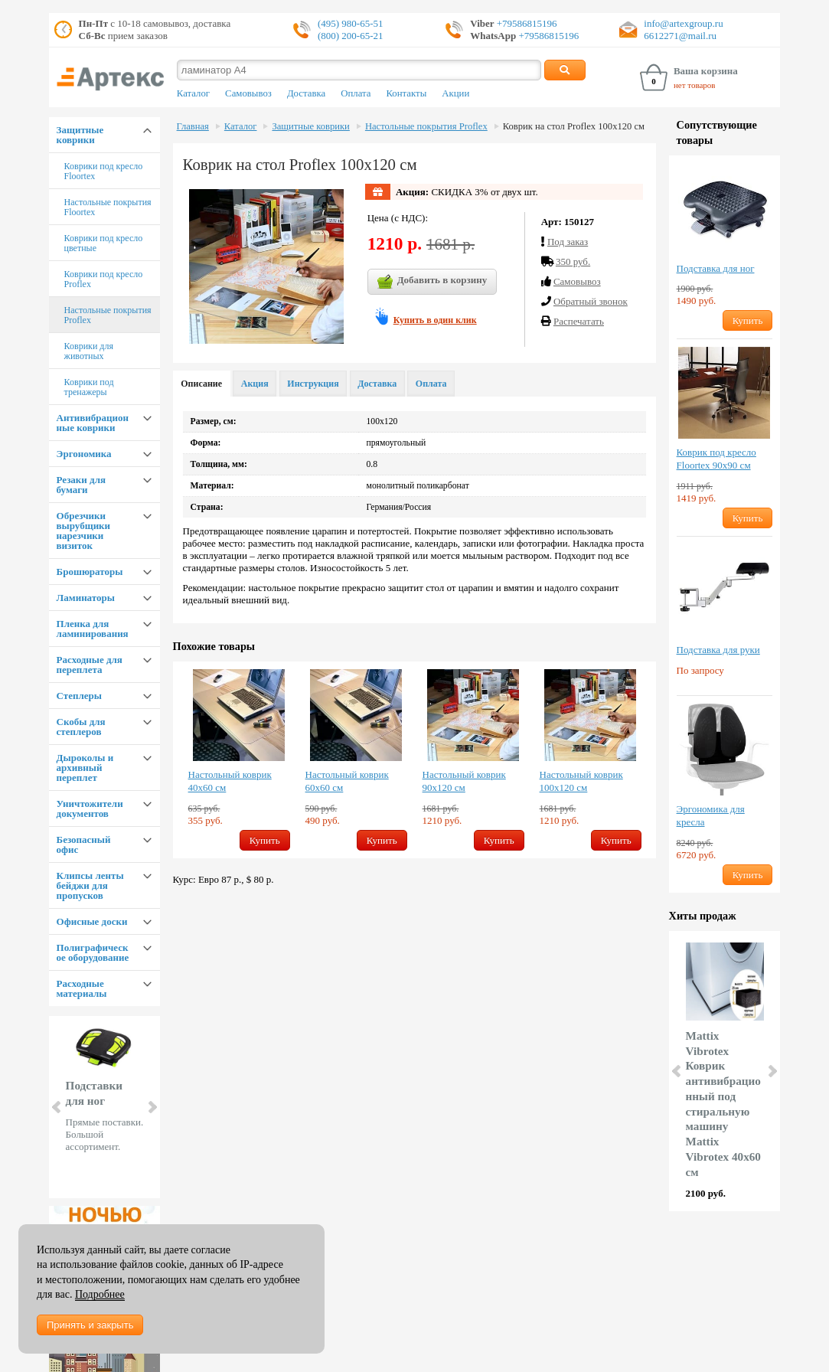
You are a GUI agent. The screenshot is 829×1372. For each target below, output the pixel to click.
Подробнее (100, 1294)
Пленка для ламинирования (93, 628)
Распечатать (578, 321)
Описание (201, 383)
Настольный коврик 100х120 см (581, 781)
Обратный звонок (590, 301)
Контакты (406, 93)
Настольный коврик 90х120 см (464, 781)
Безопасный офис (84, 844)
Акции (455, 93)
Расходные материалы (82, 988)
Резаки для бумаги (81, 484)
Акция (255, 383)
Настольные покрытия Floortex (108, 207)
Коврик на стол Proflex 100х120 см (574, 126)
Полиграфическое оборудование (93, 952)
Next (151, 1107)
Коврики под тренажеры (89, 387)
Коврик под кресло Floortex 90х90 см (716, 458)
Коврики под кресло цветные (103, 243)
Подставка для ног (716, 268)
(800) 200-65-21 (350, 35)
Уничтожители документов (90, 808)
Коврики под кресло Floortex (103, 171)
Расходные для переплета (89, 664)
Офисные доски (92, 921)
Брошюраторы (90, 571)
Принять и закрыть (90, 1325)
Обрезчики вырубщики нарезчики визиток (84, 530)
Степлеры (79, 695)
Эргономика (84, 453)
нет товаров (695, 85)
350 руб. (573, 261)
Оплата (355, 93)
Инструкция (312, 383)
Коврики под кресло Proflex (103, 279)
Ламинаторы (86, 597)
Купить (265, 840)
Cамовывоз (577, 281)
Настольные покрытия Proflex (108, 315)
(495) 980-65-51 (350, 23)
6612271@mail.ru (680, 35)
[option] (239, 760)
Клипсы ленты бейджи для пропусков (90, 885)
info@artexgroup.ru (683, 23)
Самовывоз (248, 93)
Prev (57, 1107)
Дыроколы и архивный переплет (85, 767)
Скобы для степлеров (81, 726)
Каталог (193, 93)
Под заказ (567, 241)
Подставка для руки (718, 649)
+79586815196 (525, 23)
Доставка (306, 93)
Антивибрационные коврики (93, 422)
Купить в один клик (435, 320)
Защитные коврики (80, 134)
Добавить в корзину (432, 281)
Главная (193, 126)
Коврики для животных (88, 351)
